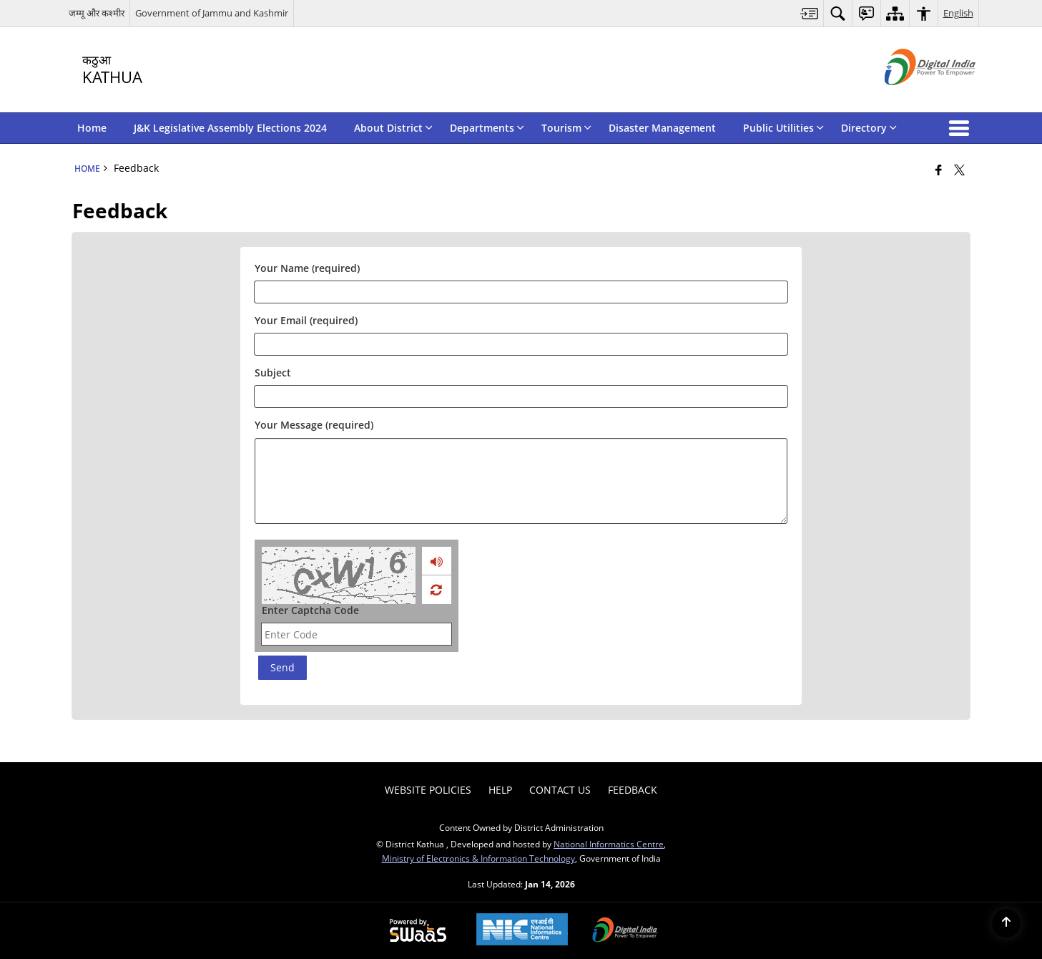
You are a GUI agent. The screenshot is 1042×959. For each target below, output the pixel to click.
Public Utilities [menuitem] (783, 128)
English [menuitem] (958, 12)
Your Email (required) (306, 320)
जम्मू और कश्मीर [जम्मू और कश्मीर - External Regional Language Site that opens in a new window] (96, 12)
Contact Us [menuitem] (560, 790)
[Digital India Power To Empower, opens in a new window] (625, 931)
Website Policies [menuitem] (428, 790)
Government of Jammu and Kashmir (211, 12)
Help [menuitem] (500, 790)
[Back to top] (1006, 923)
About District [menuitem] (393, 128)
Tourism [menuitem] (566, 128)
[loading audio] (436, 561)
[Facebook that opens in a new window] (939, 169)
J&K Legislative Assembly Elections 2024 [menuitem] (230, 128)
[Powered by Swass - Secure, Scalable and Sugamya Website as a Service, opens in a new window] (418, 931)
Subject (273, 372)
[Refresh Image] (436, 589)
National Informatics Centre (609, 844)
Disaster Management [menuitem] (662, 128)
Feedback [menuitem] (632, 790)
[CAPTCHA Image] (339, 575)
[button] (962, 128)
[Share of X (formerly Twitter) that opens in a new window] (959, 169)
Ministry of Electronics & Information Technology (478, 858)
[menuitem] (809, 13)
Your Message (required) (314, 425)
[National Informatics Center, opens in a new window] (522, 930)
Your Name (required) (307, 268)
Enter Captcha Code (310, 610)
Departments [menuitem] (487, 128)
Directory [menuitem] (869, 128)
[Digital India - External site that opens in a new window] (912, 97)
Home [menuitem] (92, 128)
